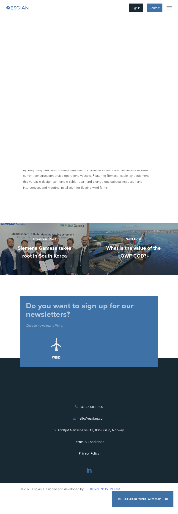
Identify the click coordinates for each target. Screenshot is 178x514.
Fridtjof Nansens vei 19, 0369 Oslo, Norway (91, 430)
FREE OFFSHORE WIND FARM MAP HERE (143, 499)
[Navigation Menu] (169, 8)
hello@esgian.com (91, 418)
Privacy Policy (89, 453)
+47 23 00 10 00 (91, 406)
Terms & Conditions (89, 442)
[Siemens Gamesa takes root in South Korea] (44, 249)
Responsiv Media (105, 489)
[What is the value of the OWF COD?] (133, 249)
